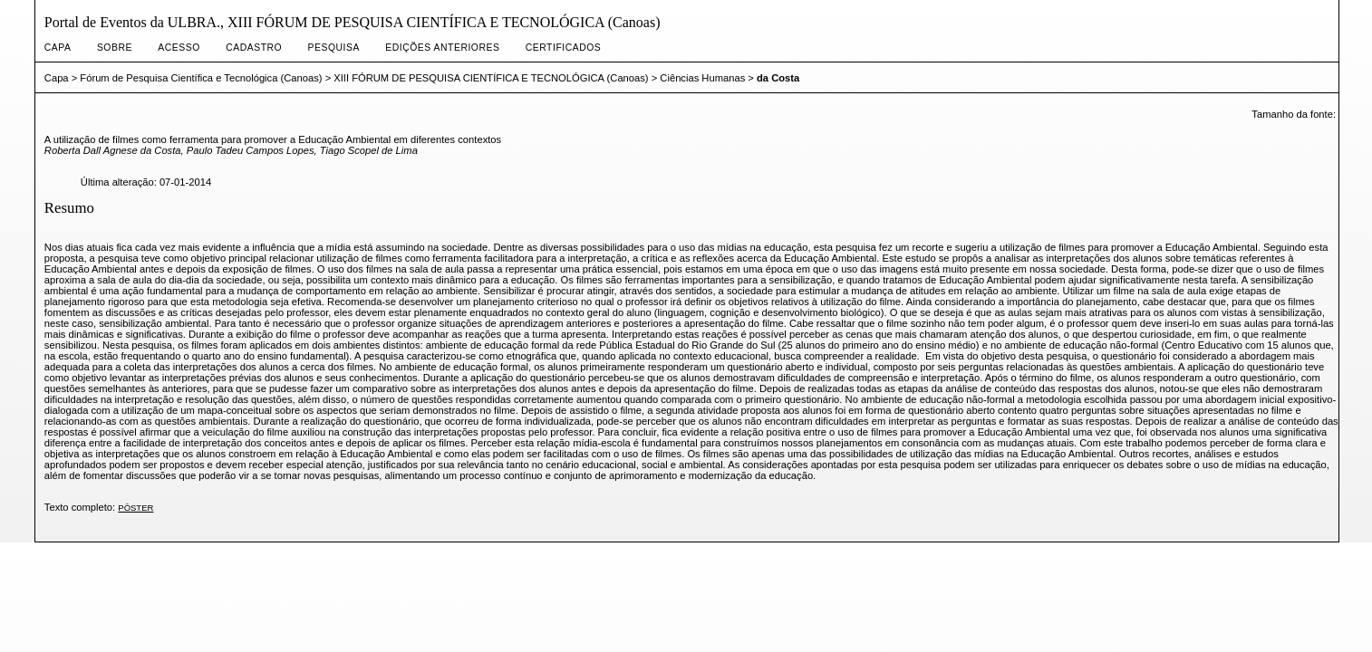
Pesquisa (334, 48)
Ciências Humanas (702, 77)
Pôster (135, 508)
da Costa (778, 77)
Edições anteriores (442, 48)
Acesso (178, 48)
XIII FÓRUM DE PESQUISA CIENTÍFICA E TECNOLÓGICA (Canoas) (490, 77)
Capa (58, 48)
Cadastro (254, 48)
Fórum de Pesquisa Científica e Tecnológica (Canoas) (201, 77)
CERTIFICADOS (563, 48)
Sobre (114, 48)
